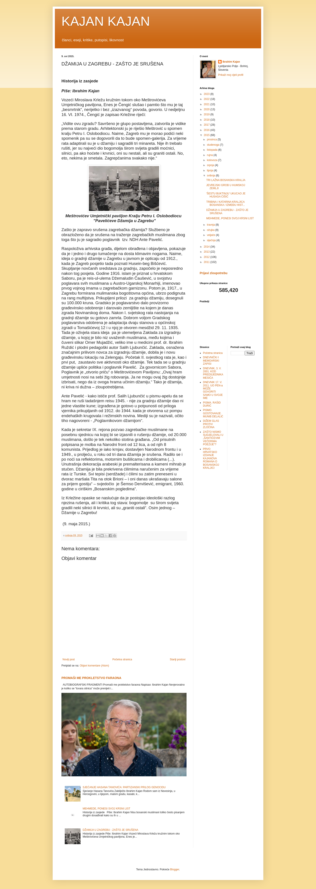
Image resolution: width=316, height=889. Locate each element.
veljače (211, 235)
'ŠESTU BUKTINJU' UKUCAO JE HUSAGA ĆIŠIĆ (226, 195)
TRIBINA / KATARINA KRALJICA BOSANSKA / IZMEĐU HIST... (225, 203)
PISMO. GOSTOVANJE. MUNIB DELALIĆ (213, 413)
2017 (207, 124)
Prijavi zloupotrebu (213, 273)
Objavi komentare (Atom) (94, 665)
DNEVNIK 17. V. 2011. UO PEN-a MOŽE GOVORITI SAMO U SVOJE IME (213, 390)
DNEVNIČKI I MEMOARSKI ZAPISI (211, 360)
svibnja (211, 175)
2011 (207, 262)
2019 (207, 114)
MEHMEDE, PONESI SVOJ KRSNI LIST (106, 808)
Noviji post (69, 659)
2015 (207, 135)
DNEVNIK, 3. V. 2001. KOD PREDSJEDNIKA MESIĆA (213, 373)
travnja (211, 224)
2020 (207, 109)
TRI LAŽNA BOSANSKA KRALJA (225, 180)
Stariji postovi (177, 659)
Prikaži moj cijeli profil (230, 74)
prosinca (212, 139)
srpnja (211, 165)
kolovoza (212, 160)
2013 (207, 251)
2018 (207, 119)
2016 (207, 130)
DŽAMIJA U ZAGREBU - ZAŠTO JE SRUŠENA (110, 829)
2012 (207, 257)
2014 (207, 246)
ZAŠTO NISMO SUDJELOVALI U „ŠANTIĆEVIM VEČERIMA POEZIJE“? (213, 438)
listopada (212, 149)
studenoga (213, 144)
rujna (210, 155)
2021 (207, 104)
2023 (207, 94)
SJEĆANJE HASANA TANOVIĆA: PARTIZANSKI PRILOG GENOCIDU (124, 787)
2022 (207, 99)
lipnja (210, 170)
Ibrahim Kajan (231, 61)
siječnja (211, 240)
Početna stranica (122, 659)
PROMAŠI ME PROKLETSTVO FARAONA (91, 678)
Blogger (174, 869)
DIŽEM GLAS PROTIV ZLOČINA (211, 424)
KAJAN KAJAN (105, 21)
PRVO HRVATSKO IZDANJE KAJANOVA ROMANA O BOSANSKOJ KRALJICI (211, 458)
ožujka (211, 230)
